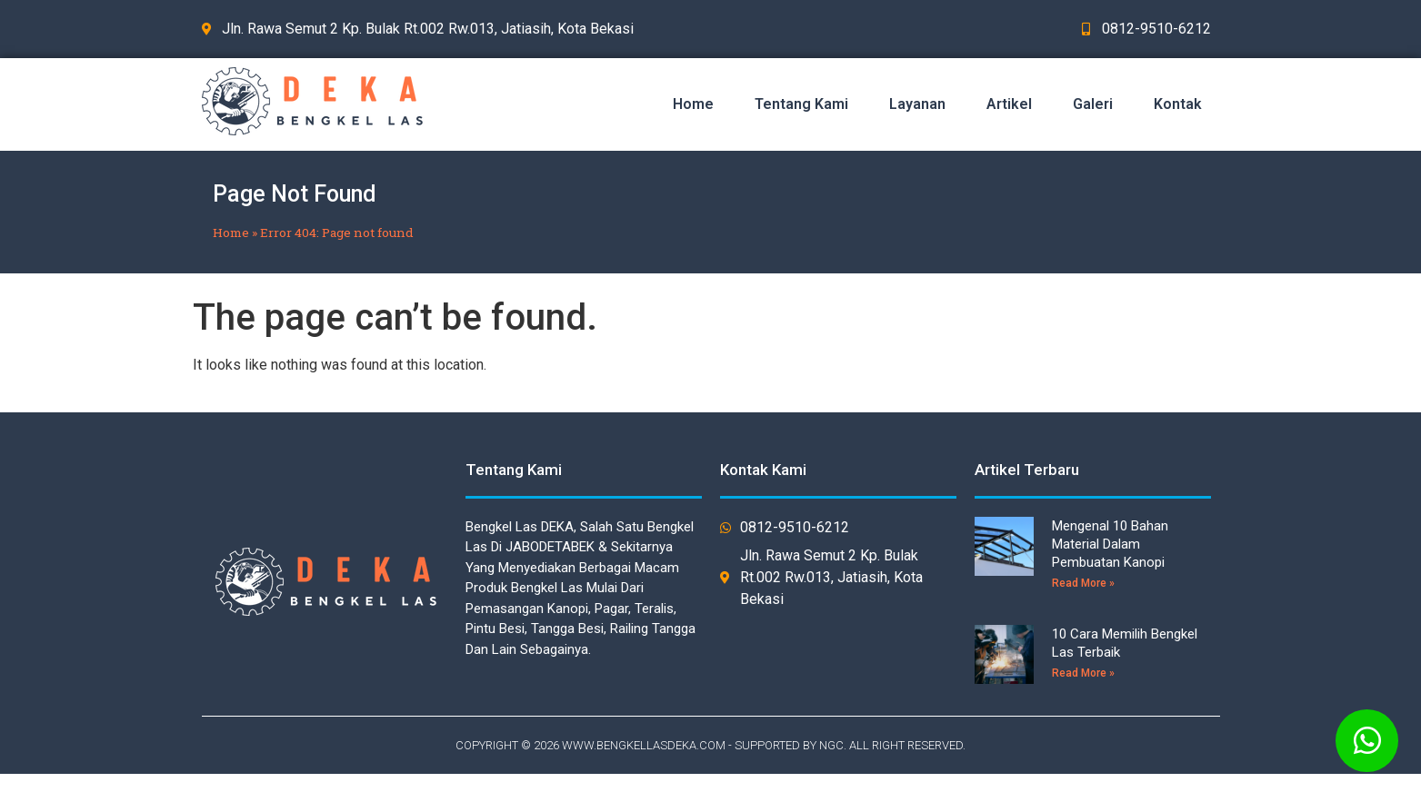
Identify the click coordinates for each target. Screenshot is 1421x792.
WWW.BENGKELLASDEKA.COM (644, 745)
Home (693, 104)
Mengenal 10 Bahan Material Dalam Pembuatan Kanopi (1110, 544)
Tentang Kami (801, 104)
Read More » (1083, 583)
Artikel (1009, 104)
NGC (831, 745)
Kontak (1178, 104)
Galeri (1093, 104)
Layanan (917, 104)
